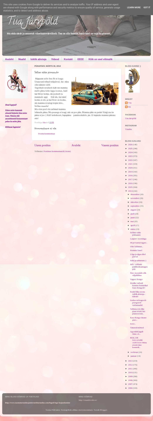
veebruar (134, 352)
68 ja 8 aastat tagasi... (138, 243)
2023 (130, 156)
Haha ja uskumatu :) (138, 260)
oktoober (135, 202)
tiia (129, 107)
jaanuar (134, 356)
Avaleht (9, 59)
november (135, 198)
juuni (133, 217)
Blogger (103, 410)
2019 (130, 172)
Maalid (22, 59)
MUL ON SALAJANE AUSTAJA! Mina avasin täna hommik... (138, 342)
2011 (130, 369)
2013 (130, 361)
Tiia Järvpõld (32, 22)
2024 (130, 152)
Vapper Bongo (136, 279)
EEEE (80, 59)
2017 (130, 179)
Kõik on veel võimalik (101, 59)
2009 (130, 376)
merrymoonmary (85, 410)
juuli (133, 214)
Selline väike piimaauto (135, 233)
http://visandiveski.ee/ (88, 400)
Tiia (129, 103)
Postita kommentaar (46, 134)
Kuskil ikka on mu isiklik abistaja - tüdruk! (137, 294)
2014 (130, 191)
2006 (130, 388)
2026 (130, 144)
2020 (130, 168)
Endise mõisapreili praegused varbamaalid (138, 302)
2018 (130, 175)
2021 (130, 164)
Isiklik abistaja (39, 59)
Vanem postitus (110, 145)
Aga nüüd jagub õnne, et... (136, 332)
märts (133, 229)
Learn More (134, 7)
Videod (55, 59)
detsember (135, 194)
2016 (130, 183)
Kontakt (68, 59)
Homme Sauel (136, 250)
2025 (130, 148)
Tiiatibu (128, 129)
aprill (133, 225)
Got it (146, 7)
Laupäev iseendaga (138, 239)
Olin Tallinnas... (136, 246)
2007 (130, 384)
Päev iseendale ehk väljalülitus (138, 274)
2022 (130, 160)
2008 (130, 380)
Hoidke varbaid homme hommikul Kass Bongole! (139, 285)
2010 (130, 372)
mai (132, 221)
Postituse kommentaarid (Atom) (57, 151)
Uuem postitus (42, 145)
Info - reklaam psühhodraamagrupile (138, 266)
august (134, 210)
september (135, 206)
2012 (130, 365)
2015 (130, 187)
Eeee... (133, 324)
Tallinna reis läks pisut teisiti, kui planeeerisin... (137, 311)
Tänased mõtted (137, 328)
